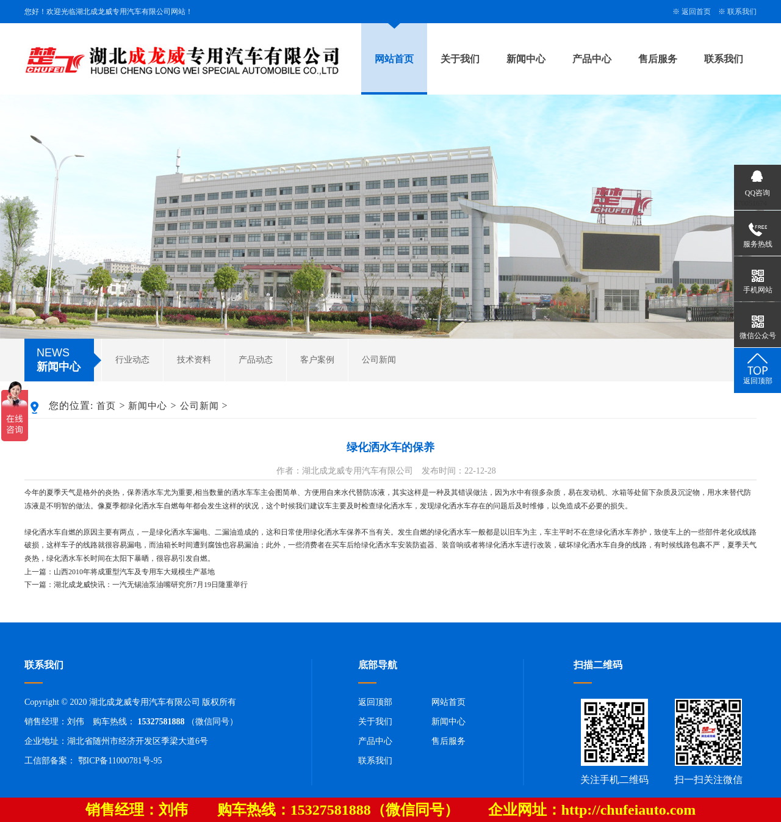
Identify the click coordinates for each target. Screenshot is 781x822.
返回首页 (696, 11)
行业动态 (132, 359)
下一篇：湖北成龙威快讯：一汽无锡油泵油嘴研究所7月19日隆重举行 (136, 584)
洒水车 (153, 492)
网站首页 (394, 59)
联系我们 (742, 11)
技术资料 (194, 359)
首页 (106, 406)
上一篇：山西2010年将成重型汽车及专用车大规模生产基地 (119, 572)
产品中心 (591, 59)
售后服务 (657, 59)
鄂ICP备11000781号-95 (120, 760)
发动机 (594, 492)
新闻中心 (525, 59)
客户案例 (317, 359)
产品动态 (256, 359)
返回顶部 (375, 702)
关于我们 (460, 59)
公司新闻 (379, 359)
